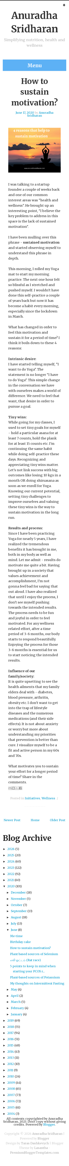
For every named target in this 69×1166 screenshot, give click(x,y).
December (18, 892)
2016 (10, 1039)
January (16, 1014)
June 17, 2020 (25, 112)
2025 (10, 855)
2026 (11, 849)
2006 (11, 1101)
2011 (10, 1070)
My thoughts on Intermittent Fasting (37, 983)
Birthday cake (20, 942)
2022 (10, 874)
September (19, 911)
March (16, 1002)
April (15, 996)
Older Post (57, 820)
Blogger (49, 1124)
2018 (10, 1027)
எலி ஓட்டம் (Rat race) (25, 960)
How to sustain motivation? (34, 92)
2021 (10, 880)
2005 (11, 1107)
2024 (11, 861)
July (13, 923)
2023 (10, 867)
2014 (10, 1051)
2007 (11, 1095)
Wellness (48, 798)
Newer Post (12, 820)
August (16, 917)
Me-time (16, 936)
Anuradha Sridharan (40, 114)
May (14, 989)
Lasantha (41, 1148)
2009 (11, 1082)
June (14, 930)
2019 (10, 1020)
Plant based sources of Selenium (34, 954)
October (16, 905)
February (17, 1008)
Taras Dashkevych (35, 1143)
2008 (11, 1088)
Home (35, 820)
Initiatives (32, 798)
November (18, 899)
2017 (10, 1033)
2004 (11, 1113)
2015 (10, 1045)
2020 (11, 886)
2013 (10, 1057)
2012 (10, 1064)
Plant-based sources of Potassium (35, 977)
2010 (10, 1076)
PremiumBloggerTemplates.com (34, 1152)
